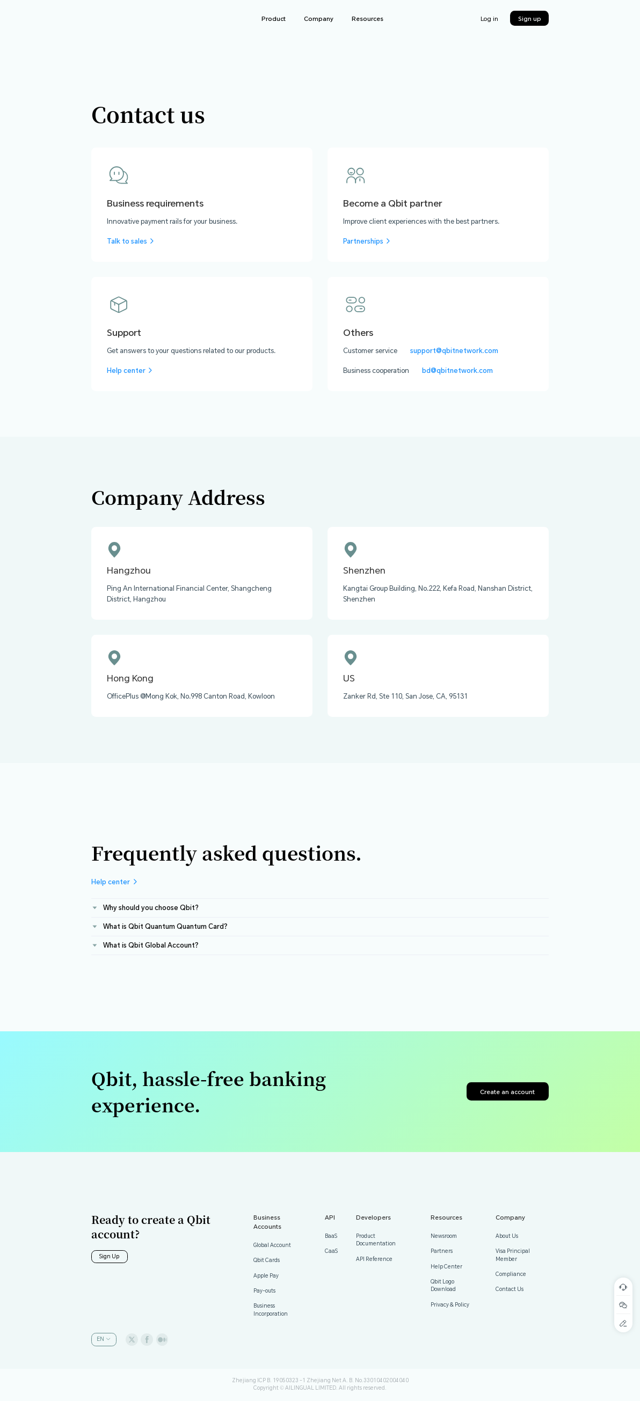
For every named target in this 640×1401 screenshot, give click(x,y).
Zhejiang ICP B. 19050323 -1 (269, 1380)
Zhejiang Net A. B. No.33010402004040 (358, 1380)
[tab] (319, 908)
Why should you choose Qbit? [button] (144, 907)
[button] (104, 1339)
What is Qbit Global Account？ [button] (146, 945)
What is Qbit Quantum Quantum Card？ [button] (160, 926)
